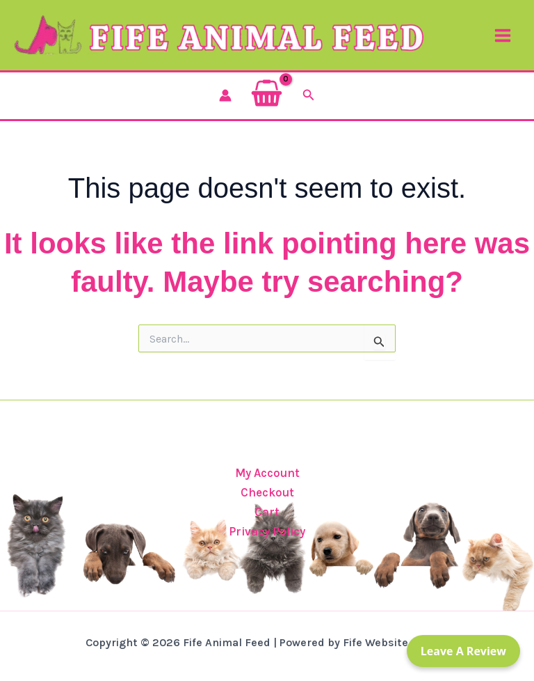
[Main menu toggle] (502, 35)
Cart (267, 512)
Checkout (267, 492)
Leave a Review (463, 651)
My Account (267, 473)
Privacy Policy (267, 531)
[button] (308, 95)
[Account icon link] (225, 95)
